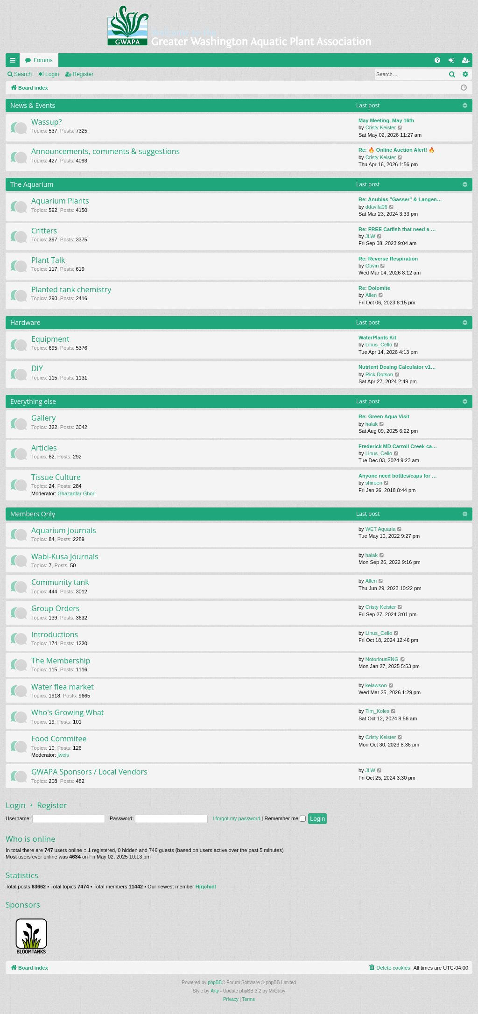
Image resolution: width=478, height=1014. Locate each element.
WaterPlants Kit (377, 337)
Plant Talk (48, 260)
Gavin (372, 265)
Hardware (25, 322)
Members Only (32, 513)
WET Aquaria (381, 529)
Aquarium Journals (63, 530)
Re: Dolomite (374, 288)
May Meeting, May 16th (386, 120)
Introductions (54, 634)
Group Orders (55, 608)
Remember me (285, 818)
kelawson (376, 685)
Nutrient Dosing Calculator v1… (397, 367)
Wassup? (46, 122)
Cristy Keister (381, 127)
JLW (370, 236)
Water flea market (62, 687)
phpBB (215, 982)
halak (372, 424)
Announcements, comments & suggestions (105, 151)
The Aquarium (31, 184)
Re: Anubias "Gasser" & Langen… (400, 199)
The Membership (61, 660)
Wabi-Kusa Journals (64, 556)
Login (52, 74)
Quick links (14, 62)
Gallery (43, 418)
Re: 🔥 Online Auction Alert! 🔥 (396, 150)
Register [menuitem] (467, 62)
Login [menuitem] (453, 62)
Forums (43, 60)
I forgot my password (236, 818)
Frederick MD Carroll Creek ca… (397, 446)
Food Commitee (59, 738)
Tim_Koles (378, 711)
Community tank (60, 582)
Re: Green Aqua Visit (383, 416)
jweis (63, 755)
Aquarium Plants (60, 201)
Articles (44, 448)
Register (83, 74)
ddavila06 (376, 207)
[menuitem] (437, 60)
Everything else (33, 401)
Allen (371, 295)
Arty (215, 990)
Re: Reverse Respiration (388, 258)
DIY (37, 368)
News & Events (32, 105)
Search (23, 74)
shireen (374, 483)
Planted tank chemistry (71, 289)
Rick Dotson (379, 374)
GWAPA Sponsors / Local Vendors (89, 772)
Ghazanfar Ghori (76, 493)
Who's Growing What (67, 712)
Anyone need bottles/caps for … (397, 476)
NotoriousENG (382, 659)
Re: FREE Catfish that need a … (397, 229)
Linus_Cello (379, 344)
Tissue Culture (56, 477)
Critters (44, 230)
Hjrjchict (206, 886)
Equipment (50, 339)
